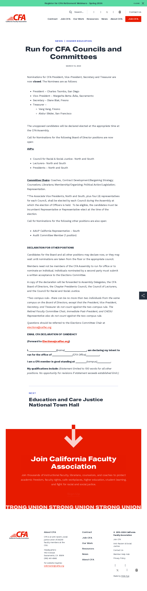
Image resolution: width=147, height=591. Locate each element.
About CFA (116, 19)
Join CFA (65, 19)
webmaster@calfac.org (54, 566)
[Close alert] (139, 3)
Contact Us (135, 12)
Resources (92, 19)
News (104, 19)
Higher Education (79, 41)
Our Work (78, 19)
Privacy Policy (119, 558)
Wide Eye (125, 576)
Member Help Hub (121, 554)
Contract (53, 19)
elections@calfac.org (39, 327)
